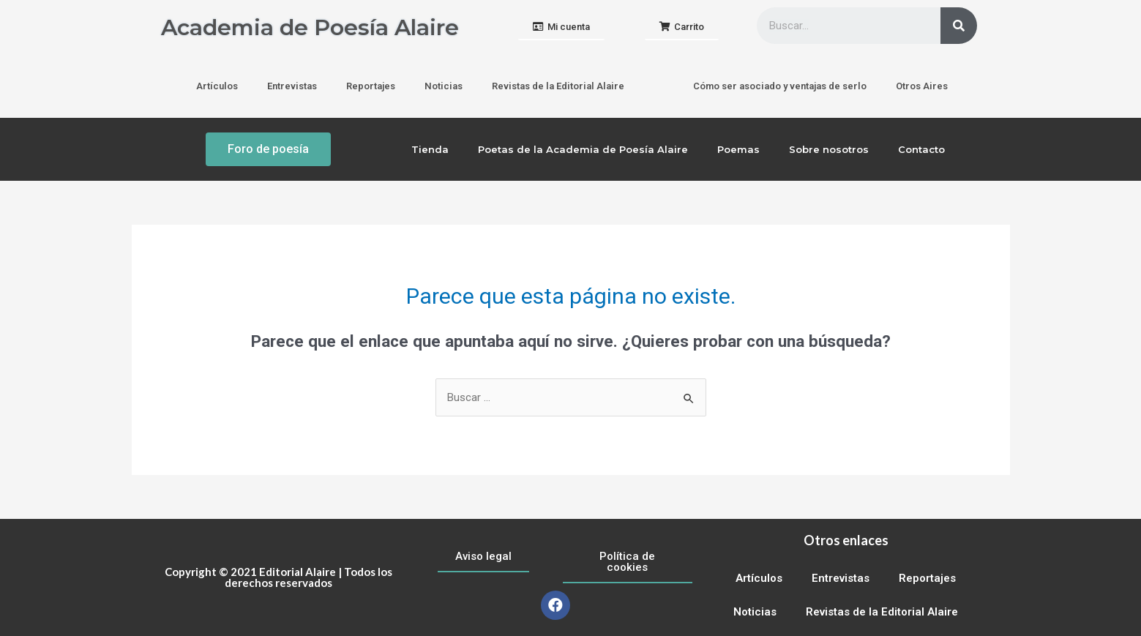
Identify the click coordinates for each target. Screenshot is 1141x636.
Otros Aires (922, 86)
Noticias (443, 86)
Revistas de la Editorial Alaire (558, 86)
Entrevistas (292, 86)
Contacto (921, 149)
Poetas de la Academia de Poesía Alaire (583, 149)
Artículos (217, 86)
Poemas (738, 149)
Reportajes (370, 86)
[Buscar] (958, 25)
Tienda (430, 149)
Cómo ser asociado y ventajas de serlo (780, 86)
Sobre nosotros (829, 149)
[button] (561, 27)
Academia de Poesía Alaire (310, 27)
